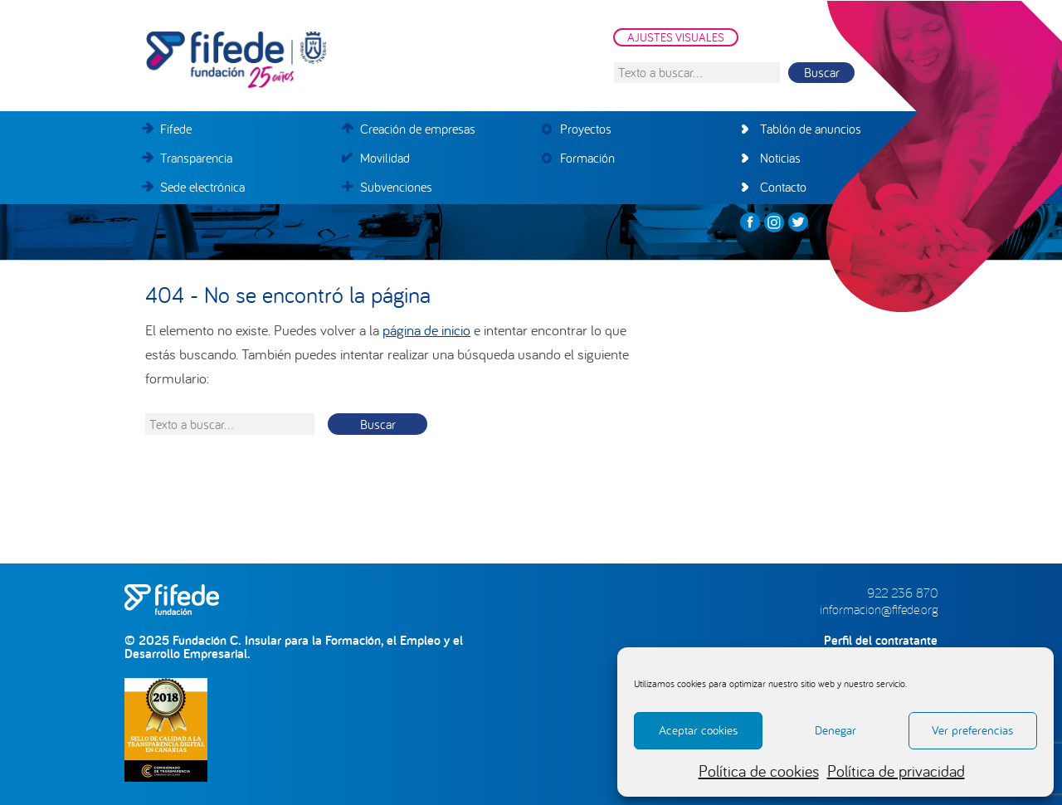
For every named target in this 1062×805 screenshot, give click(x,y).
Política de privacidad (896, 770)
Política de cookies (759, 770)
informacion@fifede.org (879, 609)
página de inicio (426, 329)
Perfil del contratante (881, 640)
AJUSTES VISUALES (675, 37)
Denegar (835, 730)
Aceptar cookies (698, 730)
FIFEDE (311, 59)
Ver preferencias (972, 730)
